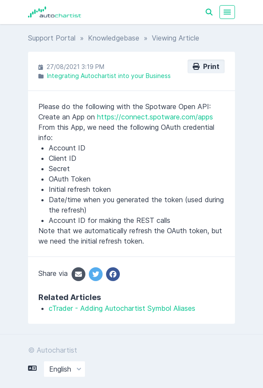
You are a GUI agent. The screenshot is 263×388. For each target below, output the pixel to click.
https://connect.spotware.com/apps (155, 117)
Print (206, 66)
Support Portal (51, 38)
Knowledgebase (113, 38)
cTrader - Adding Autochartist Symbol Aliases (122, 308)
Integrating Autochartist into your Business (109, 75)
